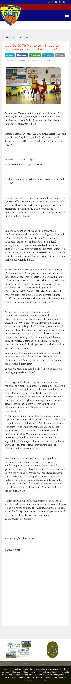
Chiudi (43, 680)
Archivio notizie (17, 37)
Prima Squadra (23, 61)
